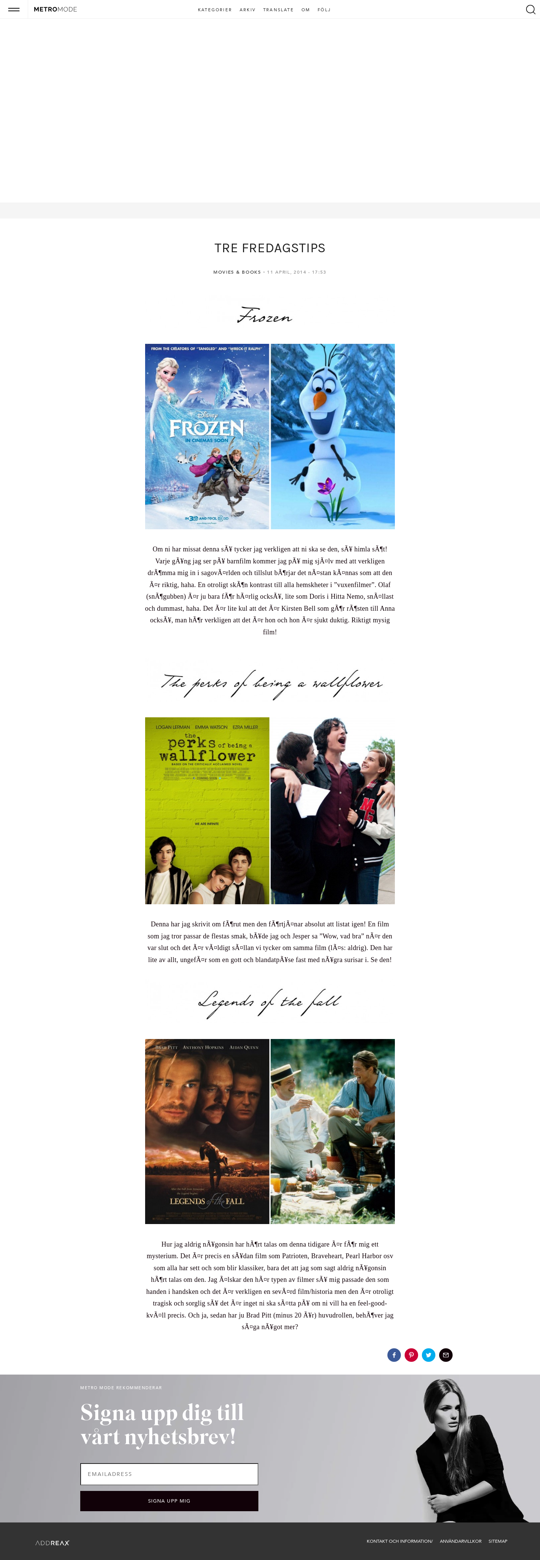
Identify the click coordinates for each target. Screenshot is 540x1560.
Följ (324, 10)
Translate (278, 10)
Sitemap (498, 1541)
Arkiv (248, 10)
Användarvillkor (461, 1541)
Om (306, 10)
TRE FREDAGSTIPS (270, 248)
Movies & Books (237, 272)
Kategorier (215, 10)
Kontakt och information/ (400, 1541)
